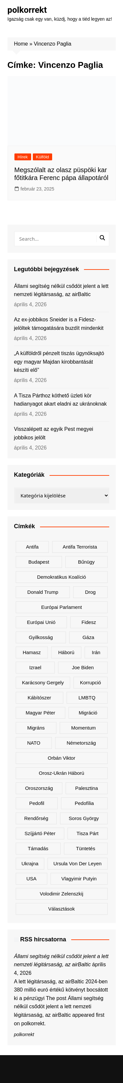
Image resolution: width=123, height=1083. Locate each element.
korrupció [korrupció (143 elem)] (90, 682)
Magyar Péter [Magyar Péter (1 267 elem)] (40, 712)
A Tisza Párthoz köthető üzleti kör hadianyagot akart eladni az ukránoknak (60, 400)
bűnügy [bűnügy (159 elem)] (86, 562)
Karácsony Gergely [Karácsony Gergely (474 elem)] (43, 682)
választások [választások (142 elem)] (61, 909)
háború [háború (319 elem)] (66, 652)
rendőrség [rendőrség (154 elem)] (36, 818)
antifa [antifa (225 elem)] (32, 547)
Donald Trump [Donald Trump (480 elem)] (42, 592)
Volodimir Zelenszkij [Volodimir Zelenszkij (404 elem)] (61, 893)
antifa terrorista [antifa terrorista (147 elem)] (80, 547)
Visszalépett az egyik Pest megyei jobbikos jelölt (53, 433)
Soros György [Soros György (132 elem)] (84, 818)
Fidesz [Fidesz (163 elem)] (89, 622)
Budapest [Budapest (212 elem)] (38, 562)
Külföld (42, 156)
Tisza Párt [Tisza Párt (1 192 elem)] (87, 833)
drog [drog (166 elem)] (90, 592)
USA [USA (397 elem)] (31, 878)
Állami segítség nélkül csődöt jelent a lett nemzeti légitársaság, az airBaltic (61, 290)
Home (21, 44)
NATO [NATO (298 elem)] (33, 743)
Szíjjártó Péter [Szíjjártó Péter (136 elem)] (40, 833)
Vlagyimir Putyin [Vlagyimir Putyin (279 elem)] (79, 878)
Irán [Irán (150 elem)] (96, 652)
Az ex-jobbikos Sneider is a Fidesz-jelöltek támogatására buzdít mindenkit (59, 324)
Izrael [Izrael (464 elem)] (35, 667)
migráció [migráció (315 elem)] (88, 712)
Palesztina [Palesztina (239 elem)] (86, 788)
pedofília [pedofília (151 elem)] (84, 803)
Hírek (23, 156)
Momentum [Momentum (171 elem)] (83, 728)
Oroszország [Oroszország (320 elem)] (39, 788)
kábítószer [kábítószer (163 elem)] (39, 697)
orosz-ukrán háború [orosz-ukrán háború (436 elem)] (61, 773)
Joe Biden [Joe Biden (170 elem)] (83, 667)
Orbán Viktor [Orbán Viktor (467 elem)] (61, 758)
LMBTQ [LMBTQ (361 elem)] (86, 697)
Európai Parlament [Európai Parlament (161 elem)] (61, 607)
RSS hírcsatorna (43, 939)
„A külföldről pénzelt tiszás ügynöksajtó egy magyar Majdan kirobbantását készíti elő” (59, 362)
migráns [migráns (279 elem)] (36, 728)
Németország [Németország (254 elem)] (81, 743)
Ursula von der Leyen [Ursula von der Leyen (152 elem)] (77, 863)
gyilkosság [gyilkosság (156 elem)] (41, 637)
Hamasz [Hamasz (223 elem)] (32, 652)
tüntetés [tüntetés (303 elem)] (85, 848)
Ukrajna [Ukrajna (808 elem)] (29, 863)
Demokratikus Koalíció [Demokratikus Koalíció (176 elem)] (61, 577)
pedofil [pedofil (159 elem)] (36, 803)
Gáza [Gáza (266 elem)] (88, 637)
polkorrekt (27, 10)
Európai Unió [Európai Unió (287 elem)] (41, 622)
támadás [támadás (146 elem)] (38, 848)
